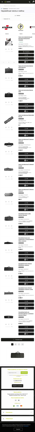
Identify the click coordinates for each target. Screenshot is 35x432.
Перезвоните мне (17, 382)
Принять (18, 429)
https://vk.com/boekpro (15, 400)
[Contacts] (29, 2)
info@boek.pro (17, 403)
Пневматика (5, 8)
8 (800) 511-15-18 (18, 380)
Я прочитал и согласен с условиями (18, 376)
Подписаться (24, 372)
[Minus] (3, 62)
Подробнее (26, 425)
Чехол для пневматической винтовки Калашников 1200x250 (25, 38)
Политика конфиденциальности (18, 375)
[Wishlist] (9, 49)
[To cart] (26, 52)
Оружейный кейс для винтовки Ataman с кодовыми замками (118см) (25, 314)
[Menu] (2, 2)
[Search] (2, 6)
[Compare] (12, 49)
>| (22, 344)
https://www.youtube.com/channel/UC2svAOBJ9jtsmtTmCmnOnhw (18, 400)
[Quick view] (6, 49)
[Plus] (14, 62)
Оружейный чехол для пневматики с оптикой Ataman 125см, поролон (26, 239)
